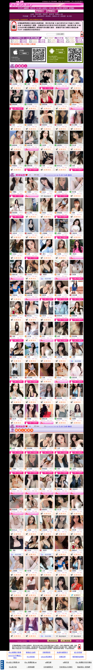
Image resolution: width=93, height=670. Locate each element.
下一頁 (61, 175)
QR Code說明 (79, 44)
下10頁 (65, 175)
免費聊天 (81, 274)
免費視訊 (21, 84)
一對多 (81, 254)
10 (57, 175)
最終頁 (70, 175)
